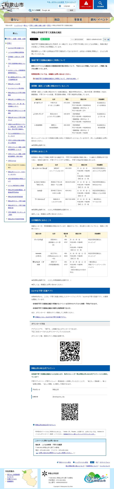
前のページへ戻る (65, 462)
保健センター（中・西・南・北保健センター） (16, 105)
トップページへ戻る (81, 462)
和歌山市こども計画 (14, 84)
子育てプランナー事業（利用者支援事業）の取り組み (16, 155)
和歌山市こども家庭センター (16, 99)
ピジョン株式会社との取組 (16, 185)
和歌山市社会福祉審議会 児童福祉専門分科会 (16, 191)
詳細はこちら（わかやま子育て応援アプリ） (50, 317)
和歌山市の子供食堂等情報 (16, 219)
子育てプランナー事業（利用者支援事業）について (16, 148)
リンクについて (105, 466)
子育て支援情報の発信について (16, 65)
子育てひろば (12, 161)
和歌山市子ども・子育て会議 (16, 201)
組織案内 (10, 481)
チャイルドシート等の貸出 (16, 88)
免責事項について (92, 466)
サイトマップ (71, 2)
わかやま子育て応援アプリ (16, 48)
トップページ (18, 25)
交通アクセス (12, 479)
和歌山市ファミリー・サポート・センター (16, 173)
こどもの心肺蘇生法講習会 (16, 52)
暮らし (26, 25)
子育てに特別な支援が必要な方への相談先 (16, 142)
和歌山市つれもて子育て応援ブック (16, 119)
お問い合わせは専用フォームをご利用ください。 (57, 453)
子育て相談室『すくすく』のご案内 (16, 213)
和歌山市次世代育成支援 (15, 196)
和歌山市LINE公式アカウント (45, 425)
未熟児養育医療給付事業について (16, 180)
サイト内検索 (36, 10)
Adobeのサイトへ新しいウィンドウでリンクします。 (79, 434)
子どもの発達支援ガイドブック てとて (16, 135)
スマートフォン (105, 462)
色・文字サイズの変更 (56, 2)
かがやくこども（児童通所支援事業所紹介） (16, 72)
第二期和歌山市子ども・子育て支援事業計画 (16, 78)
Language (67, 6)
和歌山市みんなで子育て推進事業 (16, 94)
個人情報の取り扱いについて (75, 466)
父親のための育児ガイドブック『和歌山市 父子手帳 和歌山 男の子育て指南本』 (16, 126)
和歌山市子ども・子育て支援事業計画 (16, 207)
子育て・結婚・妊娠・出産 (37, 25)
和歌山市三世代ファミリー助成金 (16, 112)
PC (97, 462)
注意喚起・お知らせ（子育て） (16, 58)
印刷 (105, 39)
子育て (49, 25)
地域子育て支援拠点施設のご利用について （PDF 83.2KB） (57, 78)
